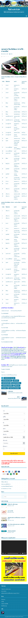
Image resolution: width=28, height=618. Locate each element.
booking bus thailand (9, 378)
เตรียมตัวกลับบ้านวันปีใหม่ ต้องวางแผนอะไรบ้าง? (10, 593)
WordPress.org (4, 605)
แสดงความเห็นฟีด (4, 603)
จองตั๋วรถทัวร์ (15, 380)
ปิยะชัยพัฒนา (4, 388)
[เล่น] (3, 553)
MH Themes (21, 616)
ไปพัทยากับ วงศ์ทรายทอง (13, 504)
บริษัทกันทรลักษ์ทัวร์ (12, 531)
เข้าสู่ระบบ (3, 599)
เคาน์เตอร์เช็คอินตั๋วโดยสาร (7, 486)
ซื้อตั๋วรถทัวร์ (17, 385)
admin (11, 53)
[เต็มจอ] (25, 553)
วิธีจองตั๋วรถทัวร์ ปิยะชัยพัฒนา (14, 388)
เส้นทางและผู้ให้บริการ (5, 484)
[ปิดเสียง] (23, 553)
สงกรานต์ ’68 (10, 510)
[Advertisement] (14, 33)
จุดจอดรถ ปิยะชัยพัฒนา (16, 383)
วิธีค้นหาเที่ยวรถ (4, 481)
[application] (14, 547)
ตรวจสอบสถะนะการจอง (6, 488)
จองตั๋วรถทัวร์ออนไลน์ (6, 383)
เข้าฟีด (2, 601)
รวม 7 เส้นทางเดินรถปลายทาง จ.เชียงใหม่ (16, 524)
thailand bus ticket (6, 380)
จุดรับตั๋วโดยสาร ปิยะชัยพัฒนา (7, 385)
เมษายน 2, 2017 (5, 53)
